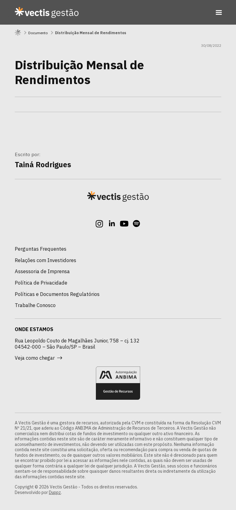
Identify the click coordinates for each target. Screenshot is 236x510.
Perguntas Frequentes (40, 248)
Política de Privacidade (41, 282)
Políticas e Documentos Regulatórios (57, 294)
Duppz (55, 492)
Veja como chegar (38, 358)
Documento (38, 32)
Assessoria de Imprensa (42, 271)
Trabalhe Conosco (35, 305)
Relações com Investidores (45, 260)
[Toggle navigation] (219, 12)
